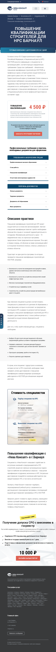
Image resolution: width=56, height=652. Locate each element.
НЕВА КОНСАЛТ (12, 642)
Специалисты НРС (39, 16)
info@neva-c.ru (10, 628)
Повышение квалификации (24, 18)
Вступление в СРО (26, 16)
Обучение (10, 18)
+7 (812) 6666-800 (11, 625)
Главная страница (12, 16)
